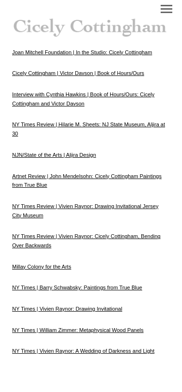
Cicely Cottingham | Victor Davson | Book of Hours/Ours (78, 73)
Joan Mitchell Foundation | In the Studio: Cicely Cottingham (82, 52)
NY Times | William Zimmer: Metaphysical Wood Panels (78, 330)
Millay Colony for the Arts (41, 267)
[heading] (91, 24)
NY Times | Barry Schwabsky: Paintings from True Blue (77, 287)
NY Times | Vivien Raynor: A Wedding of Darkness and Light (83, 351)
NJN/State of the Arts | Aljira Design (54, 155)
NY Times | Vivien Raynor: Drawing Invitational (67, 309)
